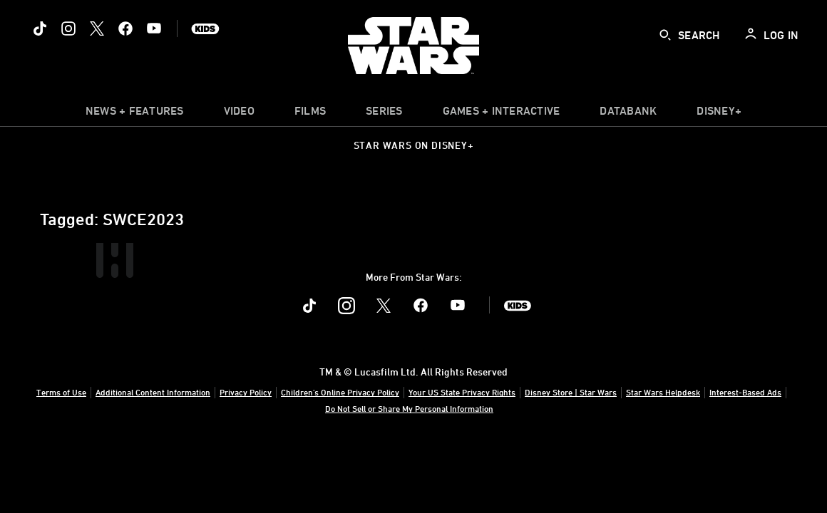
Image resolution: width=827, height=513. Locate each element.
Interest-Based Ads (745, 392)
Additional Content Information (153, 392)
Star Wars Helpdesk (663, 392)
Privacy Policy (246, 392)
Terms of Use (61, 392)
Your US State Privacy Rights (462, 392)
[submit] (665, 35)
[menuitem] (239, 114)
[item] (135, 114)
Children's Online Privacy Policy (340, 392)
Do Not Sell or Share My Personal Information (409, 408)
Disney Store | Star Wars (571, 392)
